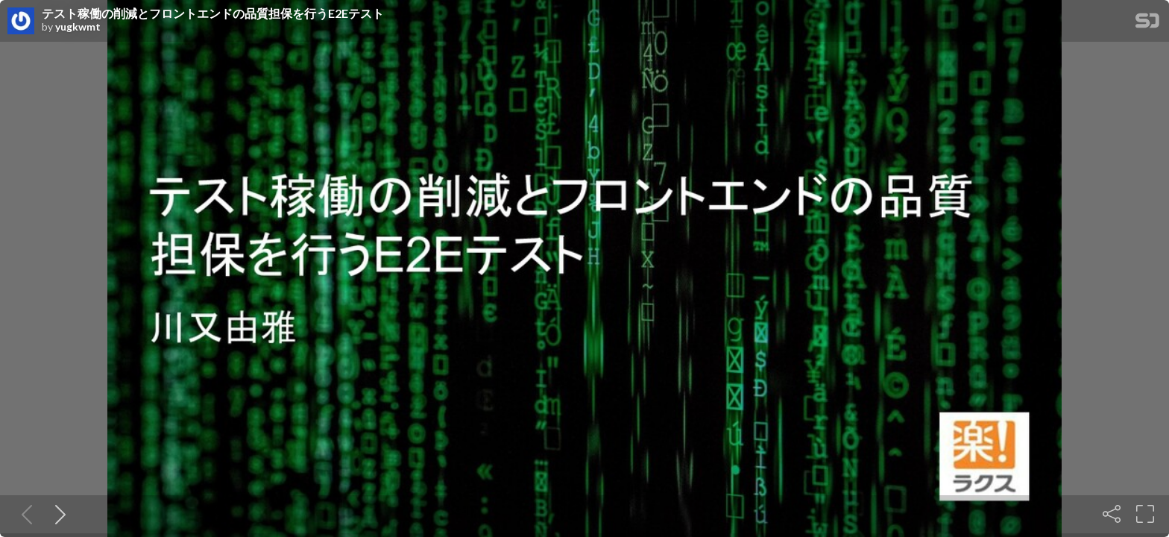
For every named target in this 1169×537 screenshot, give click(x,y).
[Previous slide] (24, 514)
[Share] (1112, 514)
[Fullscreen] (1145, 514)
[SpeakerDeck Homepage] (1147, 23)
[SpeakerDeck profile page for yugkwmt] (20, 21)
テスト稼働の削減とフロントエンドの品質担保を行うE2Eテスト (213, 13)
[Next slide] (57, 514)
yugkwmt (78, 27)
